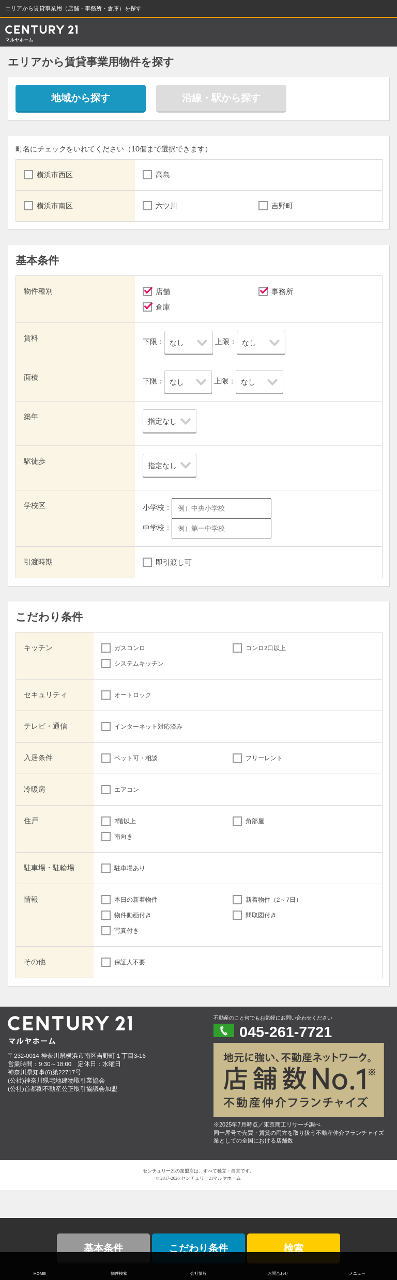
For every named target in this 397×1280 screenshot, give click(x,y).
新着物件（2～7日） (274, 900)
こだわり (198, 1248)
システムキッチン (139, 663)
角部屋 (255, 821)
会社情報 (198, 1273)
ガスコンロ (129, 648)
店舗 (163, 291)
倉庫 (163, 307)
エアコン (126, 789)
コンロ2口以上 (266, 648)
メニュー (357, 1273)
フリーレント (264, 758)
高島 (163, 175)
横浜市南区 (55, 206)
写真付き (126, 931)
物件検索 (119, 1273)
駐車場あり (129, 868)
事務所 (282, 291)
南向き (123, 837)
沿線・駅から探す (221, 97)
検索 (293, 1248)
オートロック (132, 695)
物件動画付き (132, 915)
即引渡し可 (174, 562)
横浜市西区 (55, 175)
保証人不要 (129, 962)
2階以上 (125, 821)
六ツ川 (166, 206)
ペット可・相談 (136, 758)
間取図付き (261, 915)
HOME (40, 1273)
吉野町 (282, 206)
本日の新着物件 (136, 900)
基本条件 (103, 1248)
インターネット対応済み (148, 726)
